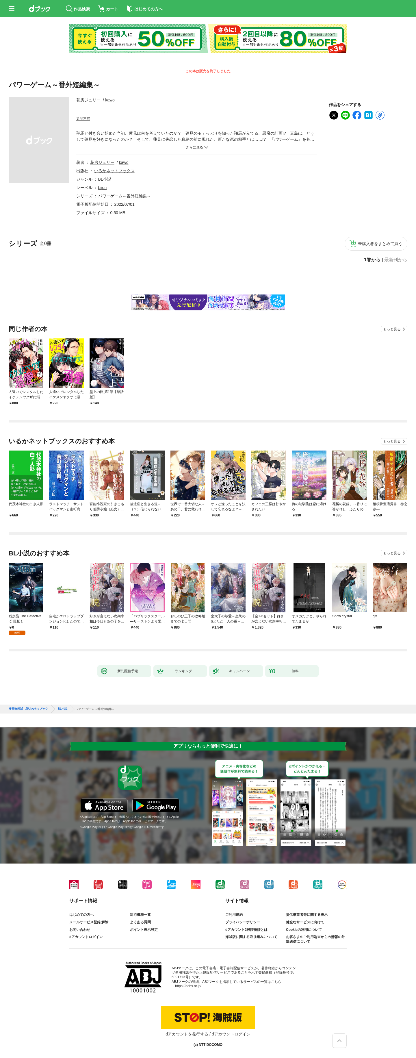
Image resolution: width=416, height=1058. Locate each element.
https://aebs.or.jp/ (188, 986)
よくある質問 (140, 922)
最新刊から (395, 259)
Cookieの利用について (304, 930)
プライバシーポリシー (242, 922)
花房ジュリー (88, 100)
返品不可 (83, 119)
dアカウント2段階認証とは (246, 930)
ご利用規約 (234, 915)
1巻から (372, 259)
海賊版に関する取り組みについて (251, 937)
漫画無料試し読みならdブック (28, 708)
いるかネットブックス (114, 170)
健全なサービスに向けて (305, 922)
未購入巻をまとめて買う (380, 243)
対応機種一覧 (140, 915)
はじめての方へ (81, 915)
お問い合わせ (79, 930)
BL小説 (104, 179)
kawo (110, 100)
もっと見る (392, 329)
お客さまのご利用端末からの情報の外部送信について (315, 939)
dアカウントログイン (86, 937)
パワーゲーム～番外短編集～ (124, 196)
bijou (102, 187)
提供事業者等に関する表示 (307, 915)
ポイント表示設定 (144, 930)
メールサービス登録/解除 (88, 922)
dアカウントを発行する (187, 1034)
